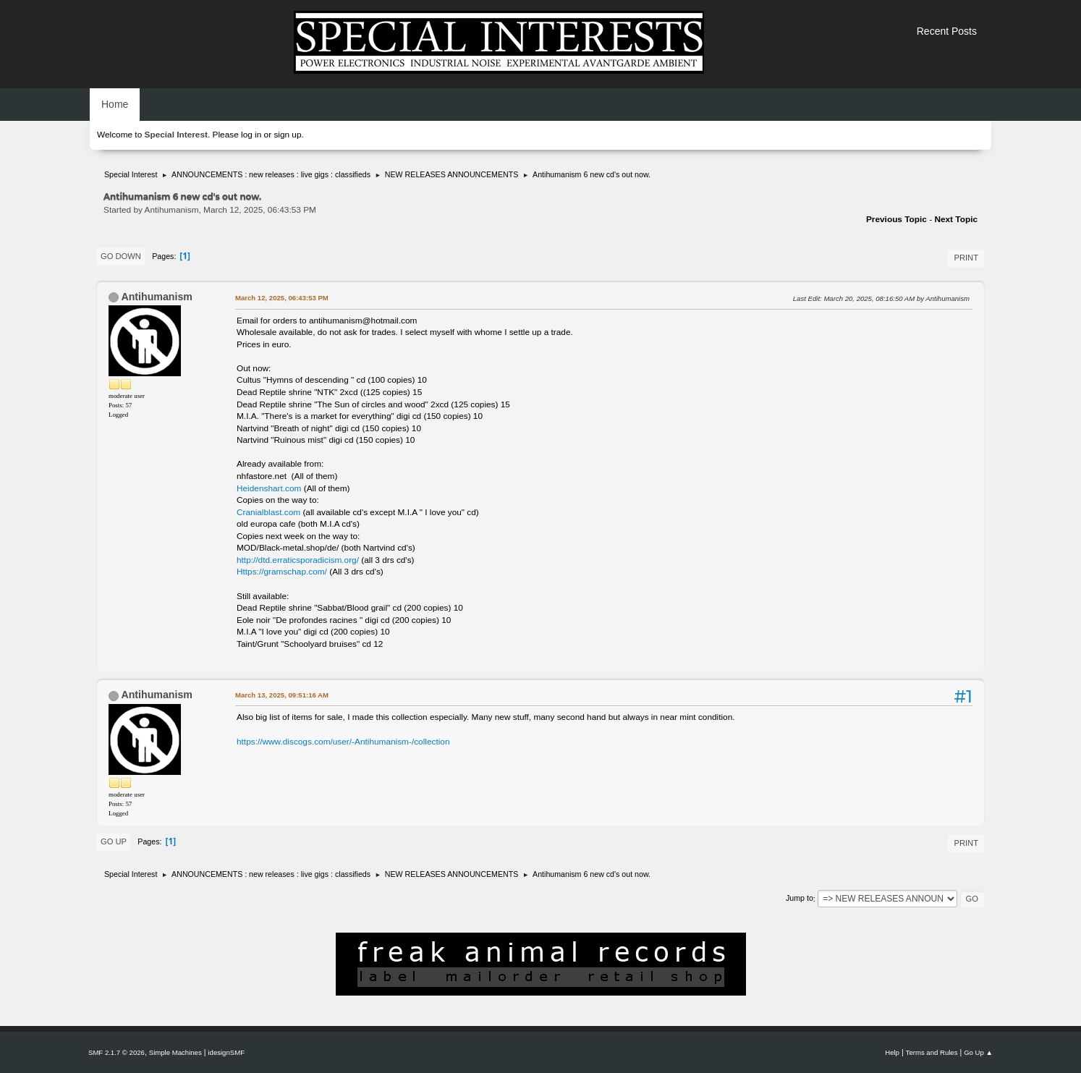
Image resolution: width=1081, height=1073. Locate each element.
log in (251, 135)
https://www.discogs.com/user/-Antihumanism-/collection (343, 742)
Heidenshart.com (269, 488)
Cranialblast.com (268, 512)
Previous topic (896, 219)
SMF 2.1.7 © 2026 (116, 1052)
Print (966, 257)
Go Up (114, 841)
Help (892, 1052)
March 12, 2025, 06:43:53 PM (281, 298)
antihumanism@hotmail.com (363, 320)
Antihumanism (156, 296)
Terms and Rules (932, 1052)
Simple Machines (175, 1052)
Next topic (956, 219)
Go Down (121, 256)
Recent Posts (947, 31)
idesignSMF (226, 1052)
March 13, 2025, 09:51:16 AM (281, 695)
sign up (287, 135)
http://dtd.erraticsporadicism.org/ (298, 560)
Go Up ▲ (978, 1052)
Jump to (799, 898)
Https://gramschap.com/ (282, 572)
